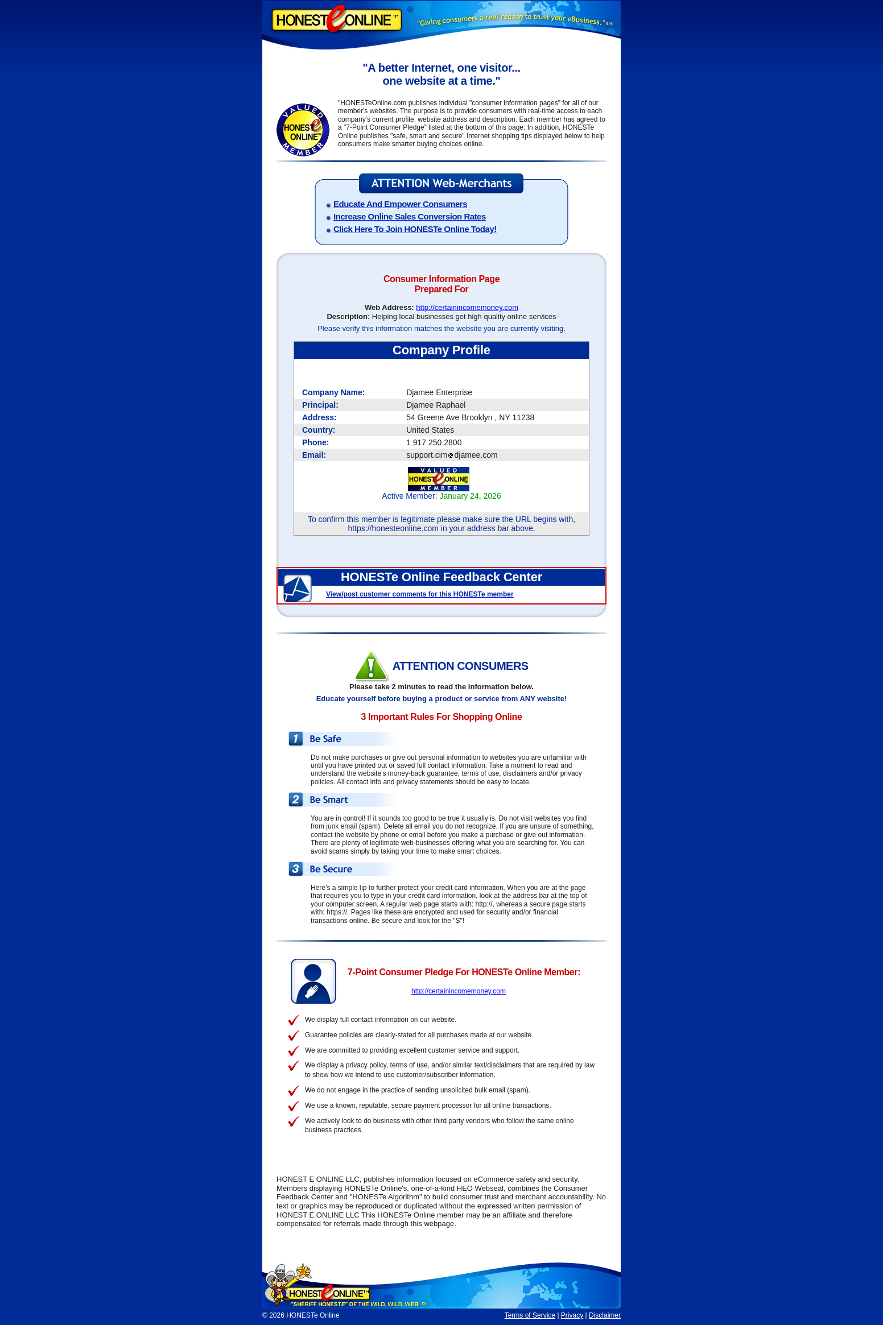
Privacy (572, 1315)
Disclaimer (605, 1315)
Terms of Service (530, 1315)
